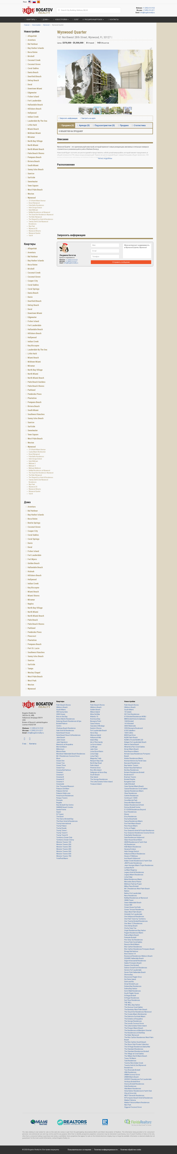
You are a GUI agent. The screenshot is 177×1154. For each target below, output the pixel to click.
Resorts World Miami (131, 944)
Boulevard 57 (129, 775)
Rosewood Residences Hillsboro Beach (138, 956)
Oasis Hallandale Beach (132, 902)
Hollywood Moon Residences (134, 854)
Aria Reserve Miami (131, 751)
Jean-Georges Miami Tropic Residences (138, 865)
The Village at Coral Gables (134, 1054)
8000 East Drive (130, 735)
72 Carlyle (127, 712)
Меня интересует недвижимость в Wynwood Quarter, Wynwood (137, 251)
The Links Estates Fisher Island (101, 782)
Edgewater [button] (32, 92)
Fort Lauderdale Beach (98, 730)
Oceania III (60, 777)
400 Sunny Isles (62, 712)
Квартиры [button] (30, 19)
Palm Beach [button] (32, 620)
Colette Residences (131, 796)
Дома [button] (44, 19)
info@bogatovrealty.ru (147, 12)
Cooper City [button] (32, 281)
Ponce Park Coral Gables (133, 942)
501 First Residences (131, 714)
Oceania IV (60, 779)
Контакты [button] (112, 19)
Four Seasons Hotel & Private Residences (139, 830)
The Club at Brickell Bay (64, 819)
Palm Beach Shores (63, 705)
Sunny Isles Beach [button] (35, 169)
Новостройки (129, 701)
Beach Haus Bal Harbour (133, 768)
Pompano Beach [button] (34, 157)
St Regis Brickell (130, 995)
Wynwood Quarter (34, 233)
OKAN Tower (129, 900)
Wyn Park (32, 226)
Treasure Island (96, 784)
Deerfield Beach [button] (34, 76)
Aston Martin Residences (65, 719)
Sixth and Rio (129, 982)
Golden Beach (95, 710)
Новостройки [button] (61, 19)
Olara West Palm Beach (132, 912)
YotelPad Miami (62, 858)
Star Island (94, 777)
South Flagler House (131, 993)
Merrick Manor (61, 747)
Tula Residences (130, 1061)
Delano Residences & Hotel (134, 805)
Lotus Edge (94, 754)
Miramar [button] (31, 137)
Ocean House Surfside (132, 907)
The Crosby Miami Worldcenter (135, 1014)
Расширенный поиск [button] (93, 19)
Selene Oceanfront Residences (135, 968)
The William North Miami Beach (135, 1056)
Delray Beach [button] (33, 80)
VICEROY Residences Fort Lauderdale (138, 1079)
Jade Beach (60, 737)
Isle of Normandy (96, 742)
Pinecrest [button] (31, 636)
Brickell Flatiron (61, 723)
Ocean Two (60, 763)
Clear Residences (130, 793)
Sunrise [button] (30, 173)
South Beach (95, 775)
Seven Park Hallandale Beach (135, 972)
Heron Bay (94, 733)
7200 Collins (128, 733)
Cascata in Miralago (97, 726)
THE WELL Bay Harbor (132, 1005)
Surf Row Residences (132, 1000)
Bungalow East (129, 782)
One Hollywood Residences (134, 916)
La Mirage (93, 747)
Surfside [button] (31, 177)
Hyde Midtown (33, 210)
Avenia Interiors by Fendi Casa (135, 761)
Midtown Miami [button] (34, 133)
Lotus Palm (94, 756)
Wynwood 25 (33, 228)
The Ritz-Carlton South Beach (135, 1042)
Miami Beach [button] (33, 129)
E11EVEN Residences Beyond (135, 809)
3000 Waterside (130, 726)
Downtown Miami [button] (34, 88)
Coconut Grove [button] (33, 64)
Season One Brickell (131, 965)
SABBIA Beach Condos (64, 807)
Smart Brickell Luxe (131, 984)
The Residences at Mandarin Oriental (137, 1030)
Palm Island (94, 765)
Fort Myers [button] (32, 559)
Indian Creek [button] (33, 117)
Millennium (60, 749)
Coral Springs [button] (33, 289)
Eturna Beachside (130, 819)
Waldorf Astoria (130, 1100)
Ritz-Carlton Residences (133, 947)
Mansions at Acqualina (64, 744)
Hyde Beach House (63, 733)
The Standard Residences (133, 1049)
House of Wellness (131, 856)
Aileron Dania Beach (131, 744)
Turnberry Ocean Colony (65, 840)
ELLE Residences (130, 812)
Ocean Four (60, 768)
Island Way (94, 740)
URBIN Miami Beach (131, 1077)
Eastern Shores (96, 728)
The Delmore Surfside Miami (134, 1016)
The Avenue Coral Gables (133, 1007)
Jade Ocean (60, 740)
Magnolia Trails (95, 758)
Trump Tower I (61, 830)
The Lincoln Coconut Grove (134, 1023)
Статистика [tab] (138, 125)
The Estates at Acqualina (133, 1019)
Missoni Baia (61, 751)
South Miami (61, 710)
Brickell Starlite (129, 779)
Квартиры (60, 701)
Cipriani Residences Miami (133, 791)
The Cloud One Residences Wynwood (41, 215)
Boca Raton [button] (32, 52)
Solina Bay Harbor (130, 989)
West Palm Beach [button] (35, 189)
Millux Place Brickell (131, 886)
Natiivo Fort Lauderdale (132, 893)
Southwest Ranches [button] (36, 414)
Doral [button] (29, 84)
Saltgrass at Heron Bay (98, 772)
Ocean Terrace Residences (134, 909)
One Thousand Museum (65, 786)
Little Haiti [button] (32, 125)
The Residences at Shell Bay (134, 1033)
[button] (151, 49)
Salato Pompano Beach (133, 963)
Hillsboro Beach (62, 707)
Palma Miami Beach (131, 935)
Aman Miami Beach (131, 749)
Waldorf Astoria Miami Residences (136, 1102)
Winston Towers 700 (63, 856)
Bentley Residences (131, 770)
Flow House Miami (131, 826)
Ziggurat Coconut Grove (133, 1107)
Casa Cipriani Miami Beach (134, 786)
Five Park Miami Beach (132, 823)
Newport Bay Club (96, 761)
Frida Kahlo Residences (36, 205)
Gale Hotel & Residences (65, 730)
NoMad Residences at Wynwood (39, 212)
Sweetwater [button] (32, 181)
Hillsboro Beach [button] (34, 109)
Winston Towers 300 (63, 847)
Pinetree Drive (95, 768)
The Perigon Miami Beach (133, 1028)
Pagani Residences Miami (133, 933)
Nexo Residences (130, 896)
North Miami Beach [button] (35, 149)
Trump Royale (61, 828)
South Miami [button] (32, 165)
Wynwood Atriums (35, 231)
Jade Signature (62, 742)
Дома (92, 701)
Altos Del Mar (95, 714)
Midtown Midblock (35, 468)
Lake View (94, 749)
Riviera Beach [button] (33, 161)
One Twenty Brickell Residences (136, 921)
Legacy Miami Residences (133, 875)
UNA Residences (130, 1072)
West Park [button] (31, 680)
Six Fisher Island (130, 979)
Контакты (32, 744)
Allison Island (95, 712)
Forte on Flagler (130, 828)
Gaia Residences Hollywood (134, 837)
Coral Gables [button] (33, 68)
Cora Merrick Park (130, 800)
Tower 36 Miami (130, 1058)
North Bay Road (96, 763)
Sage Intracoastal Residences (135, 961)
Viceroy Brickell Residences (134, 1084)
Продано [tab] (123, 125)
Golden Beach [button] (33, 563)
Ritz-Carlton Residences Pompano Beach (139, 949)
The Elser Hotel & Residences (67, 821)
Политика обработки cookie (130, 1150)
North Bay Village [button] (35, 141)
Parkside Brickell (130, 937)
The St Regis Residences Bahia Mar (137, 1047)
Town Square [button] (32, 185)
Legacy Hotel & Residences (134, 872)
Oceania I (59, 772)
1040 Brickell (129, 721)
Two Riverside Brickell (132, 1070)
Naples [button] (30, 604)
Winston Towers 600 (63, 854)
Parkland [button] (31, 390)
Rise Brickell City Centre (65, 805)
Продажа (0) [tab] (66, 125)
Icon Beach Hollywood (132, 858)
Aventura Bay (95, 719)
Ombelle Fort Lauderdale (133, 914)
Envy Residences (130, 816)
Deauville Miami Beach (132, 803)
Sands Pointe (61, 809)
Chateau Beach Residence (66, 728)
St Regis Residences (131, 998)
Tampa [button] (30, 668)
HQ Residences (129, 844)
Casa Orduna (95, 723)
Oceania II (59, 775)
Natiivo (126, 891)
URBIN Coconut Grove (132, 1075)
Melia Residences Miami (133, 879)
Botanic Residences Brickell (134, 772)
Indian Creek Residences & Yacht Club (138, 861)
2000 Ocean (60, 714)
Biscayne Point (95, 721)
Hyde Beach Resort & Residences (68, 735)
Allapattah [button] (32, 36)
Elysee (126, 814)
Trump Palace (61, 826)
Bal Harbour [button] (32, 44)
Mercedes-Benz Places (132, 882)
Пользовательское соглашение (79, 1150)
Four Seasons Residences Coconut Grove (139, 833)
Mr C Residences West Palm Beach (137, 889)
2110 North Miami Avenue (37, 201)
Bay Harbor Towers (131, 765)
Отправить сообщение (121, 262)
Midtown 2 (32, 463)
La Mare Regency (130, 870)
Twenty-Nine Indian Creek (133, 1063)
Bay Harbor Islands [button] (35, 48)
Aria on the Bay (61, 716)
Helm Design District (35, 208)
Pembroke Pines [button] (34, 394)
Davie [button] (30, 297)
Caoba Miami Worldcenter (37, 452)
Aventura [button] (31, 40)
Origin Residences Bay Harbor (135, 930)
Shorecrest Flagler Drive (133, 977)
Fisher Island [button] (33, 96)
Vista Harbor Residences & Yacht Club (138, 1091)
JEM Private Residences (133, 863)
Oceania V (60, 782)
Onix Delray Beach (131, 926)
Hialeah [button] (30, 571)
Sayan (58, 812)
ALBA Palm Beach (131, 737)
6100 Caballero (129, 730)
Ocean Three (61, 765)
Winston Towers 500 (63, 851)
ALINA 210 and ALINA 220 (133, 740)
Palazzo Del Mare (62, 789)
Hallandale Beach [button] (35, 104)
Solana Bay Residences (132, 986)
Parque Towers (61, 798)
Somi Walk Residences (132, 991)
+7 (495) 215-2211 (149, 10)
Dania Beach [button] (32, 72)
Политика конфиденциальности (106, 1150)
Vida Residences (130, 1086)
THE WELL (128, 1002)
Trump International (63, 823)
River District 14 (130, 954)
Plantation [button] (32, 398)
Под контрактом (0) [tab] (103, 125)
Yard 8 (31, 235)
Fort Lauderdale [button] (34, 100)
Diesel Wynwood (34, 203)
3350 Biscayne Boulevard (133, 728)
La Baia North (129, 868)
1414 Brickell (129, 723)
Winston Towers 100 (63, 842)
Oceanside (60, 784)
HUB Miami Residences (132, 847)
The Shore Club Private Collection (136, 1044)
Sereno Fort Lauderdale (132, 970)
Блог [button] (75, 19)
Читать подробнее (105, 158)
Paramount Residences (65, 796)
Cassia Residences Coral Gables (136, 789)
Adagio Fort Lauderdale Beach (135, 742)
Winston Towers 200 (63, 844)
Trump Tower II (61, 833)
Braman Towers (130, 777)
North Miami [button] (32, 145)
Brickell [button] (30, 56)
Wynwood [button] (31, 197)
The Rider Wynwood (35, 217)
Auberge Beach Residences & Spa (68, 721)
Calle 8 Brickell (129, 784)
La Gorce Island (95, 744)
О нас (24, 744)
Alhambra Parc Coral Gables (134, 747)
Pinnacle (59, 800)
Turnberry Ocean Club (64, 837)
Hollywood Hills (95, 737)
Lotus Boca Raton (96, 751)
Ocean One (60, 761)
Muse (58, 758)
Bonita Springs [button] (33, 523)
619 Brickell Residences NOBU (135, 716)
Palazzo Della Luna (63, 793)
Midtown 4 (32, 466)
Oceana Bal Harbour (63, 770)
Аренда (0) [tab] (83, 125)
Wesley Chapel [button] (33, 672)
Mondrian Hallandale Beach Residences (70, 754)
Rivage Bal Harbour (131, 951)
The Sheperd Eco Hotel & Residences (41, 219)
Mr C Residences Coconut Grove (68, 756)
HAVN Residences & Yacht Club (135, 842)
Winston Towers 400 (63, 849)
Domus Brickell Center (132, 807)
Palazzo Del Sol (62, 791)
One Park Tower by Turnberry (135, 919)
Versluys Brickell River (132, 1082)
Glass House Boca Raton (133, 840)
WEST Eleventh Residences (134, 1095)
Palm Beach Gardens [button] (36, 382)
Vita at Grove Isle (130, 1093)
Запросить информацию (68, 118)
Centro (58, 726)
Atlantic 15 (94, 716)
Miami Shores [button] (33, 595)
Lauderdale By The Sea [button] (37, 121)
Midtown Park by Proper (133, 884)
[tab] (39, 36)
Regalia (59, 803)
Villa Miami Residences (132, 1088)
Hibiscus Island (95, 735)
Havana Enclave (130, 849)
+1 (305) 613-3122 (149, 8)
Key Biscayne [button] (33, 345)
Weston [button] (30, 194)
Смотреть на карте (87, 118)
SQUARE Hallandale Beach (134, 958)
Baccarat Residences (132, 763)
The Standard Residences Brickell (136, 1051)
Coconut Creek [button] (33, 60)
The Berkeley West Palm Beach (135, 1009)
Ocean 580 (128, 905)
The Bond (59, 816)
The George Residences (99, 779)
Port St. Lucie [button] (33, 648)
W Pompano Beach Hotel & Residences (138, 1098)
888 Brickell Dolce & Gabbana (134, 719)
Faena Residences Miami (133, 821)
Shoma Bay (128, 975)
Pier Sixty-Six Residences (133, 940)
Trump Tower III (62, 835)
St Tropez (60, 814)
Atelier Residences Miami (133, 758)
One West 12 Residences (133, 923)
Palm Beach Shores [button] (35, 153)
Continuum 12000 (130, 798)
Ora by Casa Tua (130, 928)
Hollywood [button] (31, 113)
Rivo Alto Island (95, 770)
